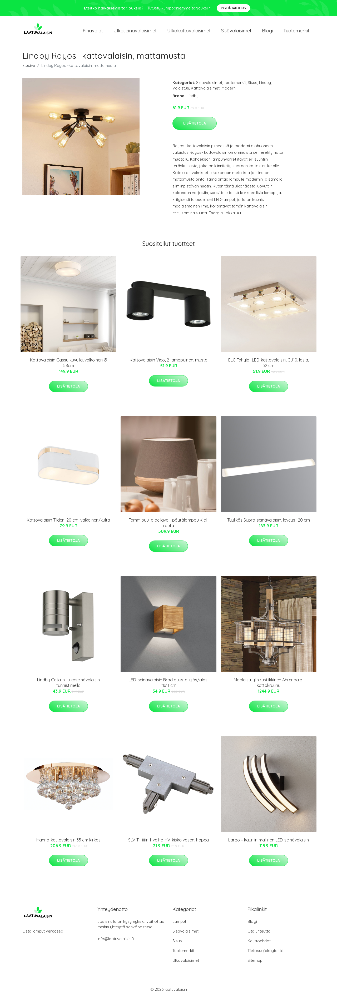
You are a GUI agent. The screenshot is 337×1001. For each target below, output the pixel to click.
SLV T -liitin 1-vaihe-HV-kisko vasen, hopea (168, 842)
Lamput (179, 923)
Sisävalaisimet (236, 32)
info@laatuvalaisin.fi (115, 941)
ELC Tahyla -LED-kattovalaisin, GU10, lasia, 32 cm (268, 365)
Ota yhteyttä (258, 933)
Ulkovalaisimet (185, 962)
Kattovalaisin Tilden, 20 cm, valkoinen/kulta (68, 522)
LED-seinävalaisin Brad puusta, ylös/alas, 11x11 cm (168, 685)
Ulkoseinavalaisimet (135, 32)
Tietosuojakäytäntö (265, 953)
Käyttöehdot (259, 943)
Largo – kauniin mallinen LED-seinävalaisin (268, 842)
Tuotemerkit (296, 32)
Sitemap (254, 962)
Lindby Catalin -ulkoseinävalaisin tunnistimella (68, 685)
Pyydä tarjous (233, 8)
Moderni (228, 90)
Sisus (252, 85)
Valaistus (180, 90)
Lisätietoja (194, 125)
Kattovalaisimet (205, 90)
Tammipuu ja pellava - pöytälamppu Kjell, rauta (168, 525)
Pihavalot (93, 32)
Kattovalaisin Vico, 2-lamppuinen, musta (168, 362)
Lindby (265, 85)
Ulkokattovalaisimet (189, 32)
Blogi (267, 32)
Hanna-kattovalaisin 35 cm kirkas (68, 842)
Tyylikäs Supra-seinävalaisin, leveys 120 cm (268, 522)
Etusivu (28, 68)
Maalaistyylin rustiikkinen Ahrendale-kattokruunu (269, 685)
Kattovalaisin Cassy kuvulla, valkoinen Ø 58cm (68, 365)
